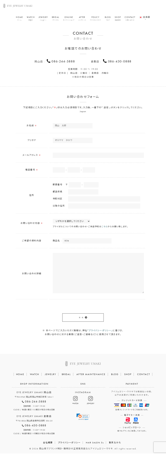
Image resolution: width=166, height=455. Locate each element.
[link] (83, 418)
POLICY (95, 19)
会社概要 (48, 444)
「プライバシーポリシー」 (100, 332)
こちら (105, 227)
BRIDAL (55, 19)
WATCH (31, 19)
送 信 (81, 318)
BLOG (108, 19)
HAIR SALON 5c (95, 444)
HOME (19, 19)
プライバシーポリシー (69, 444)
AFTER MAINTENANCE (90, 375)
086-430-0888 (120, 61)
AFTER (82, 19)
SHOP (118, 19)
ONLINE (68, 19)
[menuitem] (144, 16)
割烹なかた (115, 444)
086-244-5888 (63, 61)
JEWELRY (43, 19)
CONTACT (130, 19)
